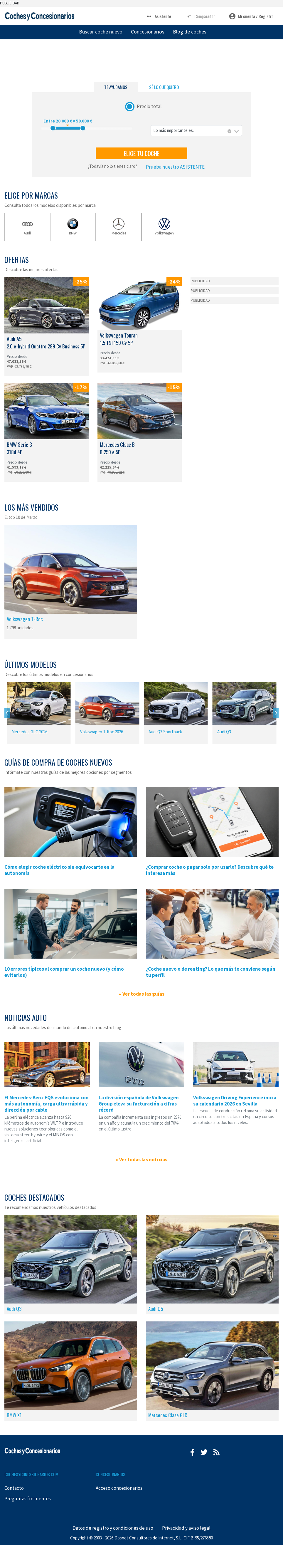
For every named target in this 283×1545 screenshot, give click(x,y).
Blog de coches (189, 31)
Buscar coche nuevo (100, 31)
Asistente (158, 16)
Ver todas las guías (143, 994)
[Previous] (7, 713)
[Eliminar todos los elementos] (230, 131)
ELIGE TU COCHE (141, 153)
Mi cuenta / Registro (251, 16)
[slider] (53, 128)
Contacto (14, 1488)
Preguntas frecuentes (27, 1498)
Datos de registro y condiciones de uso (113, 1528)
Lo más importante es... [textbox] (174, 130)
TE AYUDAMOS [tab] (115, 87)
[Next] (276, 713)
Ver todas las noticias (143, 1159)
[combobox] (196, 130)
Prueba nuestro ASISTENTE (175, 167)
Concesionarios (147, 31)
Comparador (200, 16)
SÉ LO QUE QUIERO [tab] (164, 87)
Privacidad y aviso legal (186, 1528)
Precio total (149, 106)
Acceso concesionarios (119, 1488)
